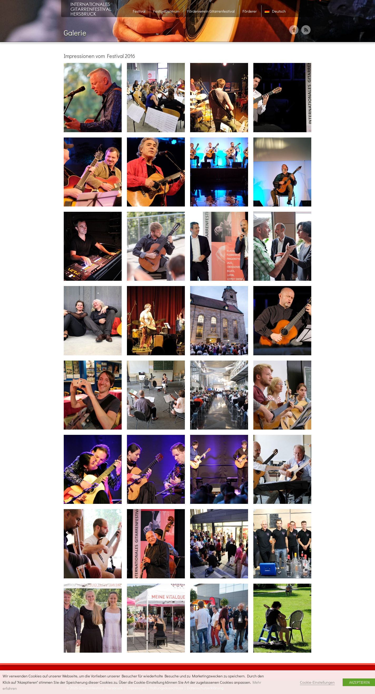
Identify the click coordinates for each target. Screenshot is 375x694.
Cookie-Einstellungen (317, 682)
